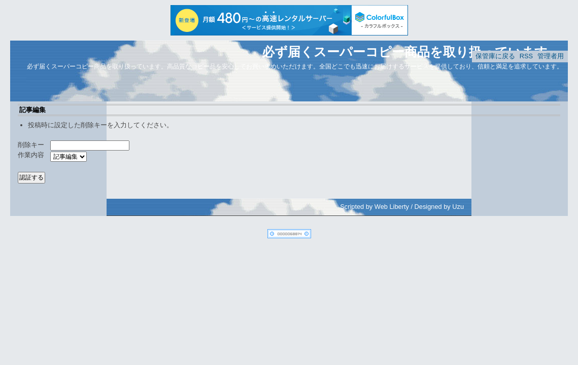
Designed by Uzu (439, 206)
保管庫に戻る (495, 56)
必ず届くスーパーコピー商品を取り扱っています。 (411, 52)
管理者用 (550, 56)
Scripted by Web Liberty (374, 206)
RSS (526, 56)
